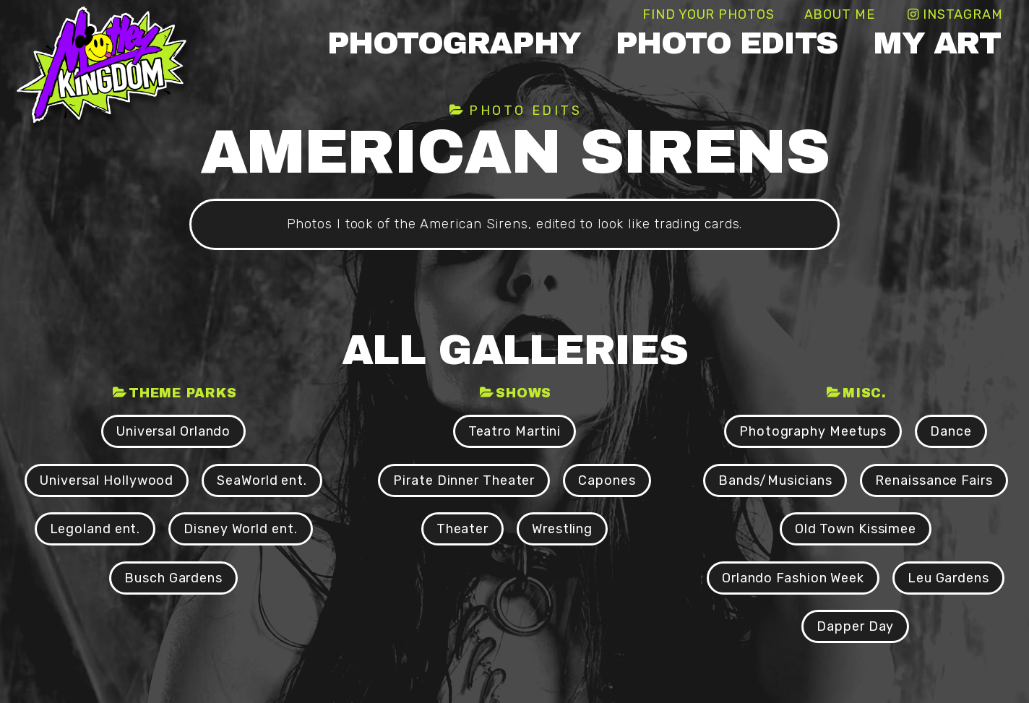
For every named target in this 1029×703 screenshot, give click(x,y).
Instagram (963, 14)
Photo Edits (727, 43)
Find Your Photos (708, 14)
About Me (839, 14)
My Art (936, 43)
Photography (454, 43)
